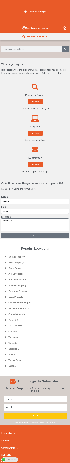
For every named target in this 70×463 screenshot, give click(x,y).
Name (4, 196)
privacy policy (34, 422)
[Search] (65, 49)
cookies (26, 422)
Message (6, 216)
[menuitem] (64, 28)
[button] (3, 28)
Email (4, 206)
